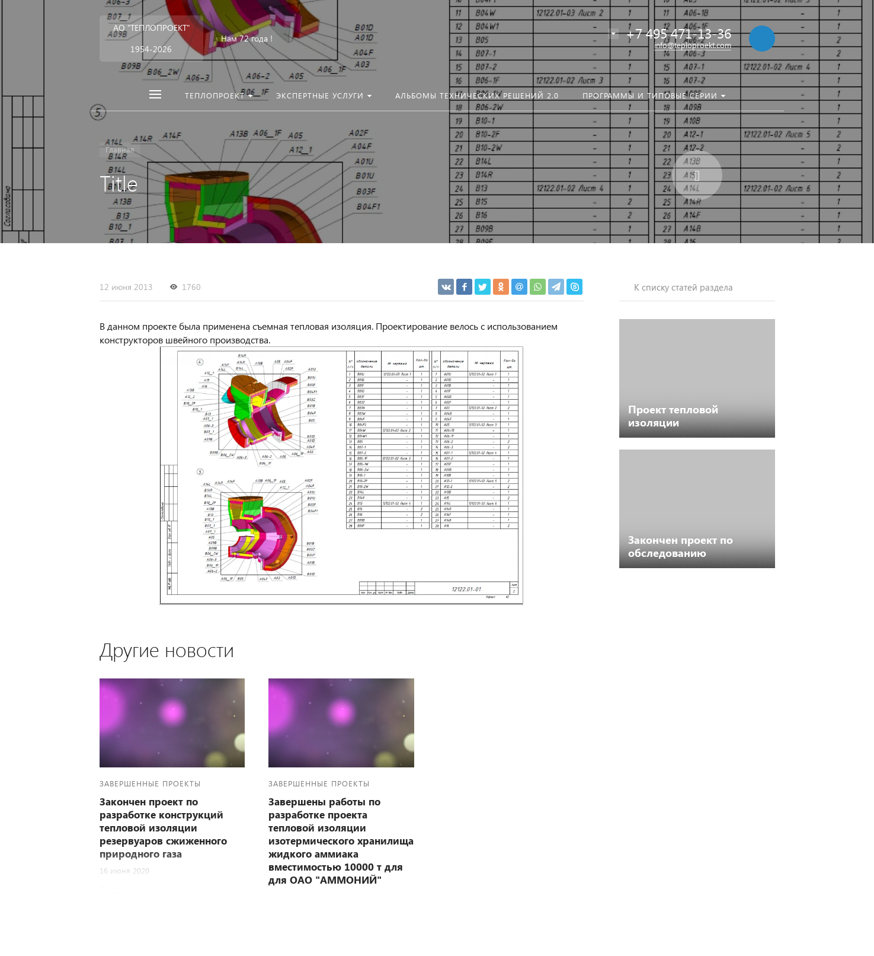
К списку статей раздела (683, 287)
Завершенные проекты (150, 783)
